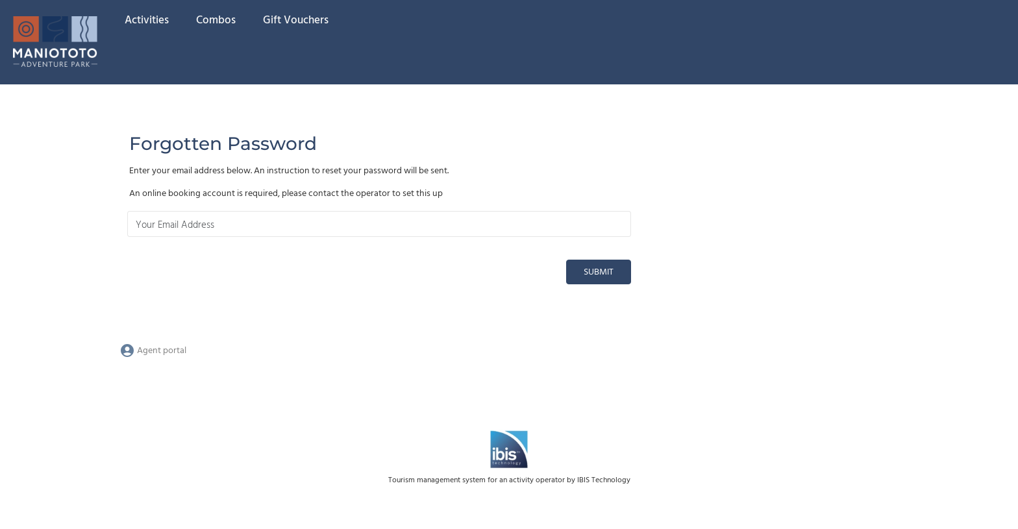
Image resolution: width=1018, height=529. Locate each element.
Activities (147, 20)
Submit (599, 272)
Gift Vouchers (296, 20)
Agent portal (152, 350)
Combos (216, 20)
